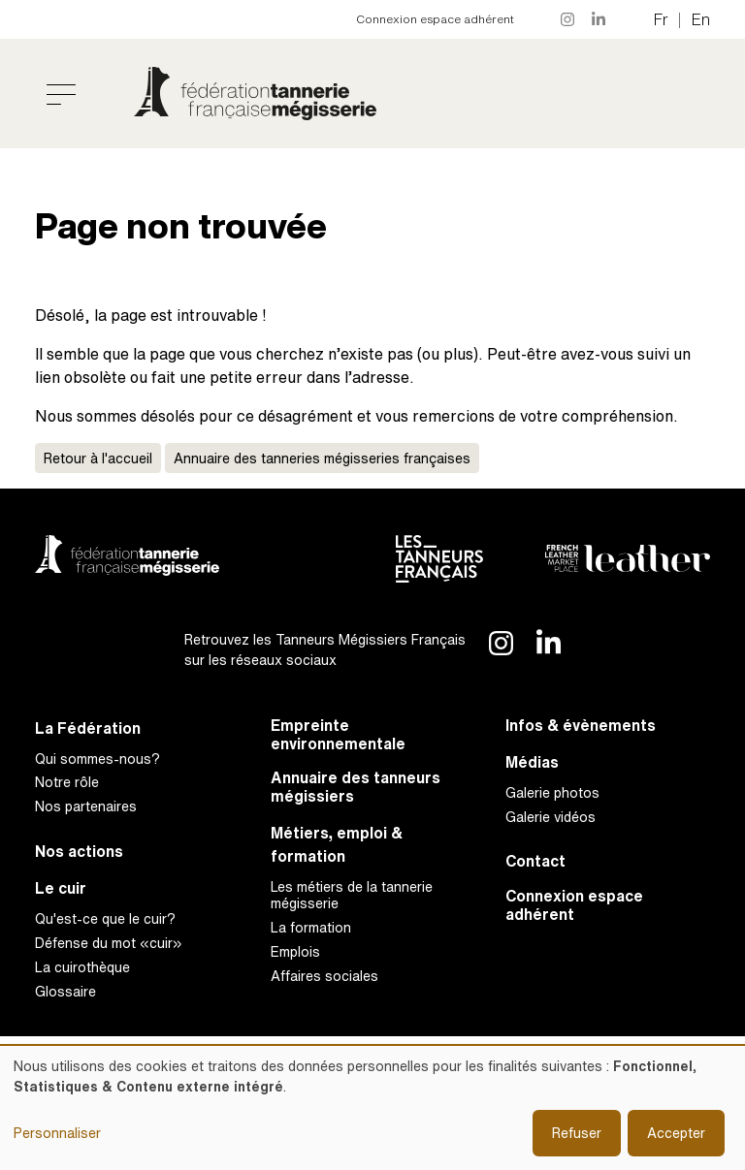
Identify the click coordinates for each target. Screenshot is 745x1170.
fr (661, 19)
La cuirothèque (82, 967)
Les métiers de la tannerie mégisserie (352, 894)
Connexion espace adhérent (435, 19)
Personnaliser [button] (57, 1133)
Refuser (576, 1133)
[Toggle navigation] (61, 94)
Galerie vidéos (550, 816)
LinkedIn (599, 19)
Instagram (568, 19)
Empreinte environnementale (338, 734)
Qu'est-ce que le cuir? (105, 918)
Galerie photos (552, 792)
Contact (535, 861)
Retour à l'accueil (98, 458)
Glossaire (65, 991)
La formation (311, 927)
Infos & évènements (580, 725)
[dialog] (372, 1108)
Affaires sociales (324, 975)
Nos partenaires (86, 806)
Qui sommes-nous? (97, 758)
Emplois (295, 951)
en (701, 19)
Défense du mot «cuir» (108, 943)
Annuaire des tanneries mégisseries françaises (322, 458)
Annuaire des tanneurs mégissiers (355, 787)
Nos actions (79, 851)
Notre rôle (67, 782)
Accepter (676, 1133)
